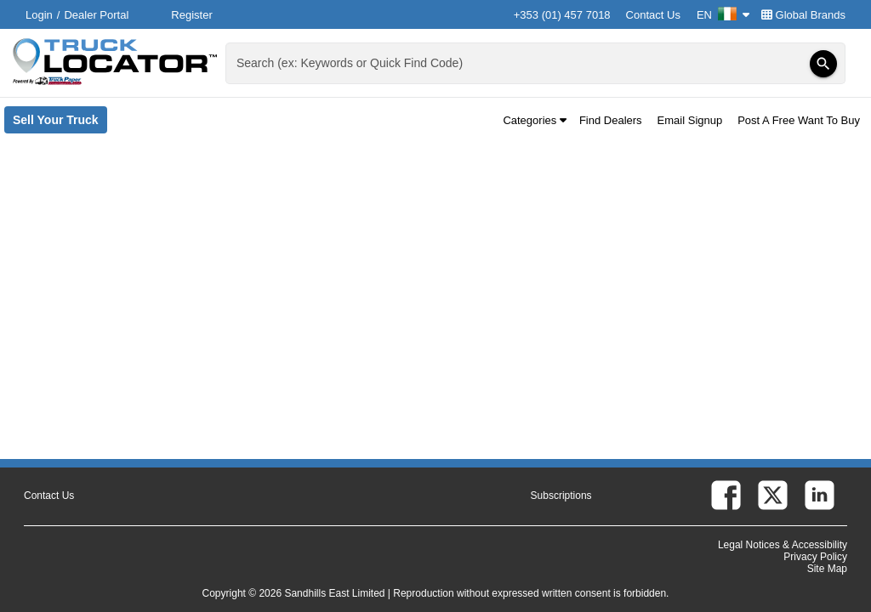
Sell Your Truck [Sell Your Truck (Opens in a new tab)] (60, 123)
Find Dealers (610, 120)
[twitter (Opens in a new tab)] (773, 495)
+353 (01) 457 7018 (562, 14)
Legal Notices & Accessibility (782, 545)
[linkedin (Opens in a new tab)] (819, 495)
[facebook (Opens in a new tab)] (726, 495)
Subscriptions (561, 496)
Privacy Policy (815, 557)
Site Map (827, 569)
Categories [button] (534, 120)
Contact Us (653, 14)
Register (191, 14)
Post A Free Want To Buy (798, 120)
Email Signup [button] (690, 120)
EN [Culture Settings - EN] (723, 15)
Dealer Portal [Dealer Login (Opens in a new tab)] (96, 14)
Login (39, 14)
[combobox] (533, 63)
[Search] (823, 63)
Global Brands (803, 14)
